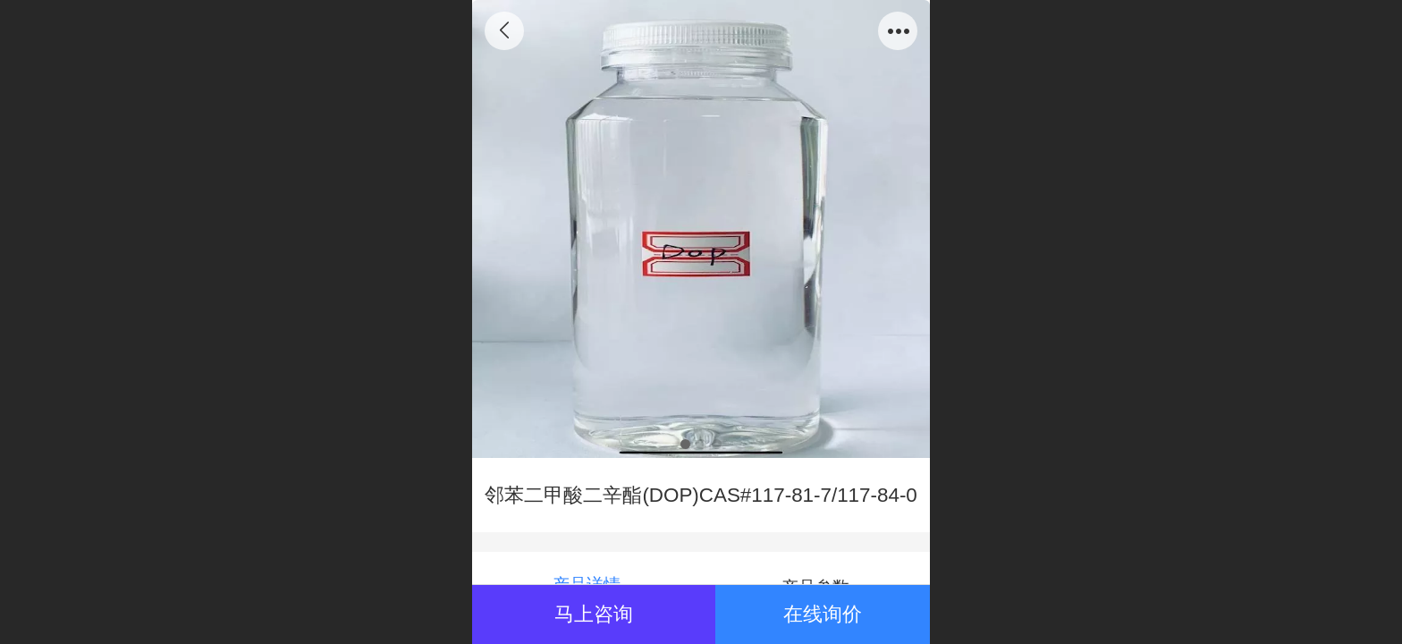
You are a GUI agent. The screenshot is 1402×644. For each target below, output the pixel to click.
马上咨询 (593, 614)
